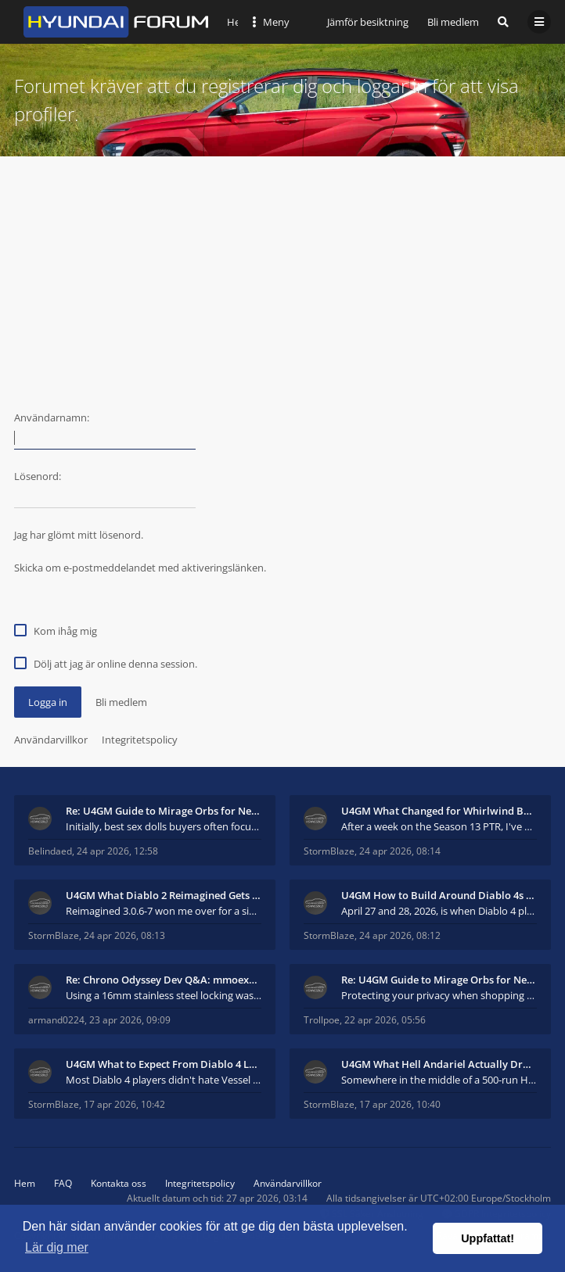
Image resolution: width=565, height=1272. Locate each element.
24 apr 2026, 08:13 (124, 935)
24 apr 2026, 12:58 (117, 851)
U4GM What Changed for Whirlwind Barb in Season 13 (439, 811)
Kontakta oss (118, 1183)
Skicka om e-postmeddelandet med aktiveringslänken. (140, 568)
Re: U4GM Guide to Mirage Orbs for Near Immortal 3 (163, 811)
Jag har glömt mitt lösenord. (78, 535)
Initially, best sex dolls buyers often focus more (163, 826)
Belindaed (50, 851)
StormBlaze (329, 851)
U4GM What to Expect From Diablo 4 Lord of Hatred (163, 1064)
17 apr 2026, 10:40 (400, 1104)
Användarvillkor (51, 740)
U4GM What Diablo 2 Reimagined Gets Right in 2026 (163, 895)
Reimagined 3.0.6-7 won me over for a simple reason (163, 911)
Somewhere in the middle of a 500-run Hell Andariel (439, 1080)
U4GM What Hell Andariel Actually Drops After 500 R (439, 1064)
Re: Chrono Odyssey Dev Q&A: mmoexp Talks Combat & (163, 980)
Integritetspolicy (140, 740)
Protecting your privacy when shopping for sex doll (439, 995)
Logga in (47, 702)
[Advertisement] (282, 273)
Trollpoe (322, 1020)
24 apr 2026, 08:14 (400, 851)
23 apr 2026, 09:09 (130, 1020)
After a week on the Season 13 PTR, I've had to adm (439, 826)
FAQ (63, 1183)
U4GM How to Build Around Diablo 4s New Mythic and (439, 895)
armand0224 (56, 1020)
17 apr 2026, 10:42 (124, 1104)
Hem (24, 1183)
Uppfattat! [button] (487, 1238)
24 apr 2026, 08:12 (400, 935)
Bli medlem (453, 22)
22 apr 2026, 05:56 (385, 1020)
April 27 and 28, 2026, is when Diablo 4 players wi (439, 911)
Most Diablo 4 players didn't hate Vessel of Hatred (163, 1080)
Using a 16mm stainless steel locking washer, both (163, 995)
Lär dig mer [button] (56, 1247)
